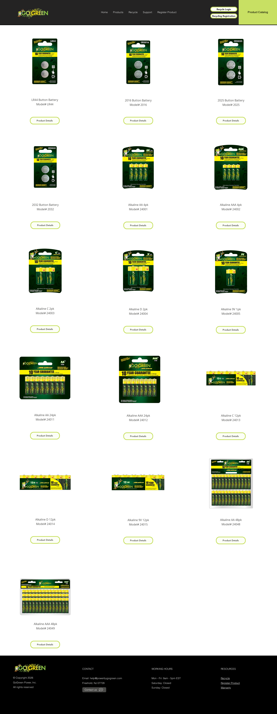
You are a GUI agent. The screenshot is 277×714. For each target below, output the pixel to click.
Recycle (225, 678)
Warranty (226, 687)
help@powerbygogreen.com (106, 678)
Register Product (230, 683)
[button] (118, 12)
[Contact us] (94, 689)
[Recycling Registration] (223, 15)
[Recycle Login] (223, 9)
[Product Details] (45, 120)
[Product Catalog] (258, 12)
